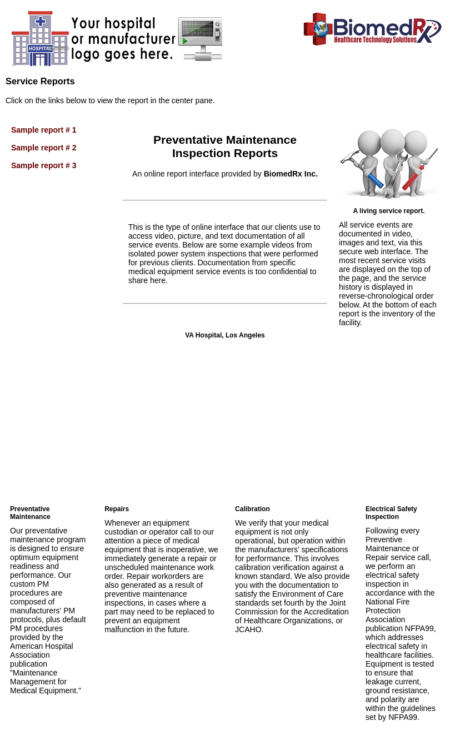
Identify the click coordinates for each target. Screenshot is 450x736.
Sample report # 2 (44, 147)
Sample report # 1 (44, 129)
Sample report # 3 (44, 165)
